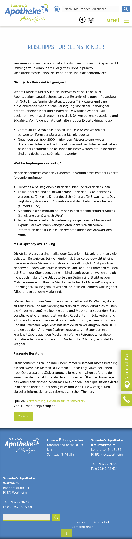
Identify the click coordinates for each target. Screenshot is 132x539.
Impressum (80, 522)
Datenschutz (101, 522)
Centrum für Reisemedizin (66, 401)
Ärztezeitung (36, 401)
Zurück (23, 416)
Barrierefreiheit (83, 527)
